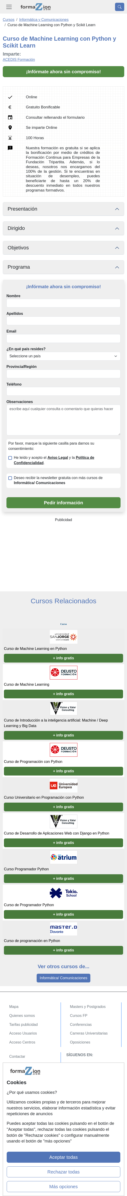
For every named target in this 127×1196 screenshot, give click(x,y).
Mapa (13, 1007)
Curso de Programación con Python (33, 762)
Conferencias (81, 1025)
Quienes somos (22, 1016)
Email (11, 331)
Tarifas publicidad (23, 1025)
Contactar (17, 1056)
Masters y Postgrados (88, 1007)
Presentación (22, 209)
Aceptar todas (63, 1157)
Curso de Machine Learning (26, 684)
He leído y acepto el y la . (54, 460)
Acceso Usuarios (23, 1033)
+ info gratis (63, 658)
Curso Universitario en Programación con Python (44, 797)
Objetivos (18, 248)
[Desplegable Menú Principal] (9, 7)
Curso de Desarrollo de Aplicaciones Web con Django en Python (56, 833)
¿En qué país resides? (26, 349)
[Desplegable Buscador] (119, 7)
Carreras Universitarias (89, 1033)
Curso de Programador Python (29, 905)
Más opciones (63, 1186)
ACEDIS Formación (19, 60)
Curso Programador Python (26, 869)
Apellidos (14, 314)
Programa (19, 267)
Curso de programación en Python (32, 941)
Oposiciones (80, 1042)
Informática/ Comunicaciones (63, 978)
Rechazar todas (63, 1171)
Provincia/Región (21, 367)
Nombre (13, 296)
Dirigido (16, 228)
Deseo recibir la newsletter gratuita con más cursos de (58, 480)
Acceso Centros (22, 1042)
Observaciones (19, 402)
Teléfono (13, 384)
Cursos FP (79, 1016)
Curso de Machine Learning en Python (35, 649)
